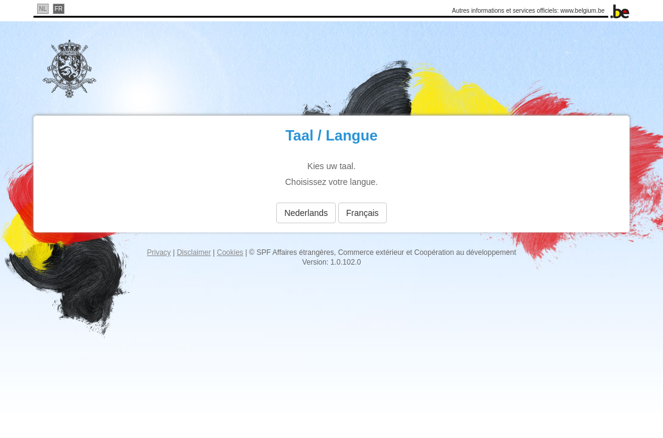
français (362, 213)
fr (59, 8)
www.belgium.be (582, 10)
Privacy (159, 252)
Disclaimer (194, 252)
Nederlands (306, 213)
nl (43, 8)
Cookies (230, 252)
